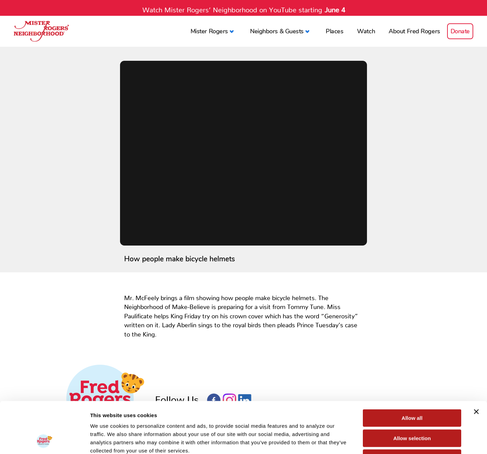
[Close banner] (476, 363)
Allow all (412, 370)
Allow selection (412, 390)
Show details (361, 440)
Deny (412, 410)
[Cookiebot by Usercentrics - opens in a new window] (44, 440)
